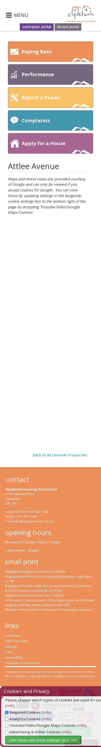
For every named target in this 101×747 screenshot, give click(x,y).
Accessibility (14, 657)
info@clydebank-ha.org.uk (33, 521)
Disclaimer (12, 635)
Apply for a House (56, 146)
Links (9, 652)
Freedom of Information (22, 663)
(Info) (51, 712)
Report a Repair (56, 101)
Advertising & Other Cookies (38, 731)
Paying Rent (56, 55)
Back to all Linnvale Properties (60, 454)
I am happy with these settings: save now (48, 740)
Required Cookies (28, 712)
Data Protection (16, 641)
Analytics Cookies (27, 718)
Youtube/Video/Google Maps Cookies (45, 725)
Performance (56, 78)
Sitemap (11, 646)
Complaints (56, 124)
